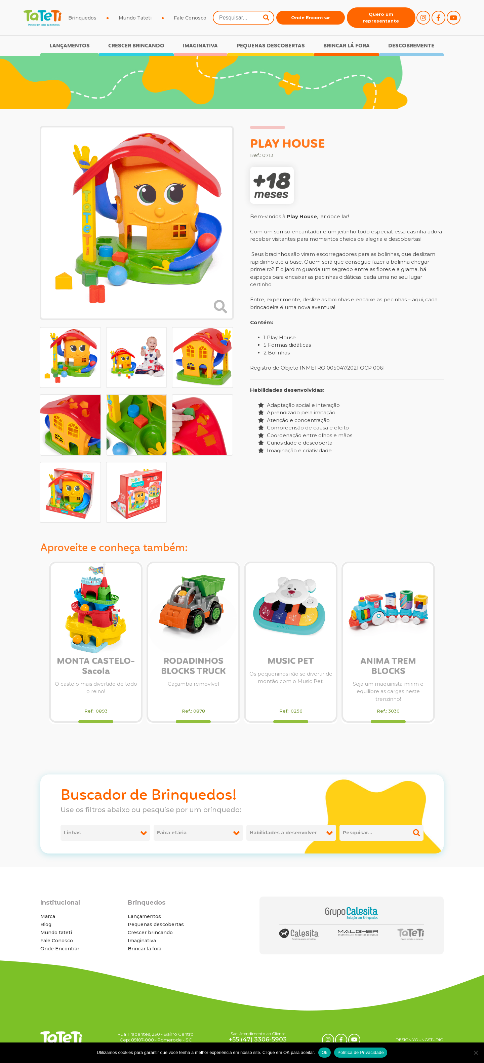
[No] (475, 1052)
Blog (45, 924)
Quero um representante (381, 17)
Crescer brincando (136, 45)
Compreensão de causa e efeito (303, 427)
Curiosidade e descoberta (295, 443)
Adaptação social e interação (299, 405)
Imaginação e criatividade (295, 450)
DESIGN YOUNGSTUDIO (420, 1039)
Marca (47, 916)
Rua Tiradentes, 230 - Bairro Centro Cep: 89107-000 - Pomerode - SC (156, 1036)
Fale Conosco (190, 18)
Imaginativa (200, 45)
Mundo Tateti (135, 18)
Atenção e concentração (294, 420)
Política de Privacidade (360, 1052)
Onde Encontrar (310, 17)
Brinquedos (82, 18)
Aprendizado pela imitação (296, 412)
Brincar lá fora (346, 45)
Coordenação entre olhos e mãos (305, 435)
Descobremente (411, 45)
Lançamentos (70, 45)
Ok (324, 1052)
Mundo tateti (56, 932)
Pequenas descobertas (271, 45)
